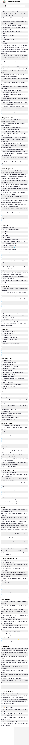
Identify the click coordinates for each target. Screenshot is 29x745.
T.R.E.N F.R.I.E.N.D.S (8, 255)
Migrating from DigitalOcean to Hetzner (12, 127)
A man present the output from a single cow (12, 31)
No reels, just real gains (8, 562)
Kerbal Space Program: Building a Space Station (14, 315)
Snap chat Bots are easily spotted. (10, 721)
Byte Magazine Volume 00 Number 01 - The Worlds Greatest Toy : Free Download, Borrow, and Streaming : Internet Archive (13, 139)
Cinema (5, 282)
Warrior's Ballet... (7, 335)
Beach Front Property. (8, 364)
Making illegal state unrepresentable (11, 129)
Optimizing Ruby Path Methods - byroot (12, 143)
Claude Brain (6, 114)
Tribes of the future (7, 360)
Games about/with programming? (10, 313)
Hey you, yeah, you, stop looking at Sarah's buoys (14, 241)
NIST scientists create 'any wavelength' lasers (13, 112)
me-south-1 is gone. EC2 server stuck (11, 619)
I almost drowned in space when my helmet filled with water (14, 660)
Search (22, 6)
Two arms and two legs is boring (10, 339)
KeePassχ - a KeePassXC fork (8, 419)
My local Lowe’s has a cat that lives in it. (12, 25)
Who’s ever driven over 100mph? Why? (12, 425)
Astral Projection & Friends (9, 368)
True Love (5, 560)
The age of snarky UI (5, 401)
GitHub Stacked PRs (5, 411)
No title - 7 (5, 388)
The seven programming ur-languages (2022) (13, 90)
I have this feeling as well (8, 39)
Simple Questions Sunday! (9, 317)
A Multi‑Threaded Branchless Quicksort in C (13, 149)
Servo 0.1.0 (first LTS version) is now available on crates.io (14, 399)
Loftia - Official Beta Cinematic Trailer (11, 319)
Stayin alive (5, 235)
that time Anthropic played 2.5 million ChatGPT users (15, 258)
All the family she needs (8, 35)
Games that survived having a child (11, 296)
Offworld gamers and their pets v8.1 (11, 366)
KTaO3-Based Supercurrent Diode (10, 92)
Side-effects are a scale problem (10, 165)
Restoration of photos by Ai (9, 331)
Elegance (5, 380)
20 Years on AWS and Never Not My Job (12, 625)
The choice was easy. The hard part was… (12, 384)
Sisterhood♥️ (5, 33)
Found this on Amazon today (9, 243)
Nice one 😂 (6, 257)
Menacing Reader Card (8, 382)
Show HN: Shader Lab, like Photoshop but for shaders (15, 102)
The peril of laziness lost (6, 403)
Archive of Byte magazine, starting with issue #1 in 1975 (15, 68)
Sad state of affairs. (7, 29)
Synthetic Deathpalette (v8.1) (9, 362)
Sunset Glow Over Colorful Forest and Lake (13, 372)
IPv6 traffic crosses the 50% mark (8, 409)
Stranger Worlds (6, 355)
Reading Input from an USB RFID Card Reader (13, 106)
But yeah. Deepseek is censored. (10, 693)
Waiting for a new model (8, 278)
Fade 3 (4, 351)
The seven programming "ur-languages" (12, 131)
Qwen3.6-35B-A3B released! (9, 472)
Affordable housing (7, 237)
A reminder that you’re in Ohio (9, 249)
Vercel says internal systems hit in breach (12, 66)
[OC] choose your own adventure (10, 239)
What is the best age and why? (10, 466)
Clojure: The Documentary (7, 415)
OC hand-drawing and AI (8, 333)
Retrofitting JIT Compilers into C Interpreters (11, 413)
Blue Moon (5, 345)
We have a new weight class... (10, 497)
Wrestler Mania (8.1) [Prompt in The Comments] (13, 378)
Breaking (5, 43)
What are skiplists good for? (9, 104)
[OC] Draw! (5, 231)
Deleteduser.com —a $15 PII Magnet (9, 395)
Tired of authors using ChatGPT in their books (13, 713)
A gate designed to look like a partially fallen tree (14, 27)
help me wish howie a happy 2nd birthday (12, 61)
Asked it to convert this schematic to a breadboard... (14, 276)
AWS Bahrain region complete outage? (11, 631)
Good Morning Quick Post (9, 386)
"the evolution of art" (7, 353)
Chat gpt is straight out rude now (10, 270)
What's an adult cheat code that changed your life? (14, 439)
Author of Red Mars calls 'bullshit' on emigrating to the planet (14, 648)
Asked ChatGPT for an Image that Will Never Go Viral (15, 699)
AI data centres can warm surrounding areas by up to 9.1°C (14, 650)
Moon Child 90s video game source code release (14, 151)
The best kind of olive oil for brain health (10, 684)
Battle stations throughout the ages (11, 343)
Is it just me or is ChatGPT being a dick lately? (13, 260)
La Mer (4, 341)
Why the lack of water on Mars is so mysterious (11, 678)
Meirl (4, 41)
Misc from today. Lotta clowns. (10, 374)
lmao (4, 37)
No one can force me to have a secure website (11, 397)
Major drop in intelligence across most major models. (15, 492)
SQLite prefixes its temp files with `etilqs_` (10, 417)
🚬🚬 (4, 705)
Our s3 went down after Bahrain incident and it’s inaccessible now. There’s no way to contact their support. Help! (13, 611)
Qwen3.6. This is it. (7, 486)
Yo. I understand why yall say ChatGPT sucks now (14, 280)
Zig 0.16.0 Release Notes (6, 393)
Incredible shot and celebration (10, 245)
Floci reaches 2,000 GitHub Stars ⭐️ (11, 639)
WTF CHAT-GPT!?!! (7, 715)
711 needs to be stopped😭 (9, 247)
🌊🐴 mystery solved (8, 707)
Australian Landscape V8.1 (9, 376)
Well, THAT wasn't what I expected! (11, 229)
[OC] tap (5, 233)
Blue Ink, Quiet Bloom (8, 370)
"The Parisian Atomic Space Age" (10, 337)
